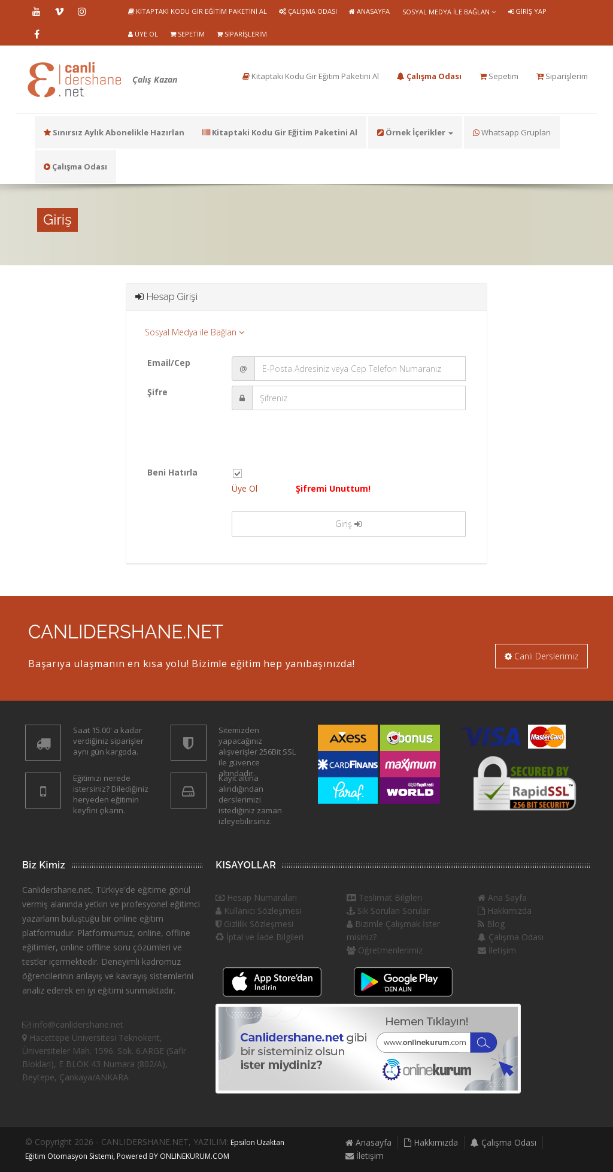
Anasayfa (369, 11)
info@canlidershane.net (72, 1024)
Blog (491, 923)
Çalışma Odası (308, 11)
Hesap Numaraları (256, 897)
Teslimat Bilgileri (384, 897)
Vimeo (59, 11)
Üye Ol (143, 33)
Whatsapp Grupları (512, 132)
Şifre (157, 392)
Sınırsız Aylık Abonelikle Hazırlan (114, 132)
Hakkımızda (505, 910)
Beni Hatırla (172, 472)
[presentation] (323, 442)
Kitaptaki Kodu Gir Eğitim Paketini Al (197, 11)
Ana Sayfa (502, 897)
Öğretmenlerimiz (385, 950)
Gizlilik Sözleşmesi (254, 923)
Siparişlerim (242, 33)
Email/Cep (168, 362)
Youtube (36, 11)
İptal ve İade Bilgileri (260, 937)
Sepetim (187, 33)
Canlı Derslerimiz (541, 656)
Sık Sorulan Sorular (388, 910)
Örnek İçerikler (415, 132)
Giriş (348, 523)
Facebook (36, 34)
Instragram (82, 11)
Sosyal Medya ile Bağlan (449, 11)
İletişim (497, 950)
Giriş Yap (527, 11)
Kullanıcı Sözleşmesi (258, 910)
